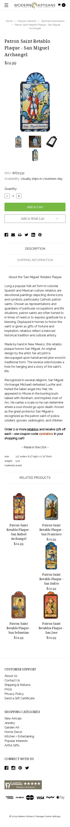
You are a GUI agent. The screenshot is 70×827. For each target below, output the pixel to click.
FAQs (8, 689)
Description (35, 248)
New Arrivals (13, 718)
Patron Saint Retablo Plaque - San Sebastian (19, 628)
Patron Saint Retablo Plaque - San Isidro (51, 578)
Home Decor (13, 732)
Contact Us (12, 680)
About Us (10, 676)
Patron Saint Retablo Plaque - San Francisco (51, 529)
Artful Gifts (11, 745)
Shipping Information (35, 260)
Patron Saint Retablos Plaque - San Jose (51, 628)
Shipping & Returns (17, 685)
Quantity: (10, 189)
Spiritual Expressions (52, 21)
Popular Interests (27, 21)
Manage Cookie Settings (48, 816)
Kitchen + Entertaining (19, 736)
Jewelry (9, 723)
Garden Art (11, 727)
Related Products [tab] (35, 477)
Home (9, 21)
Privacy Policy (14, 694)
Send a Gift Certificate (19, 698)
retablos (32, 429)
